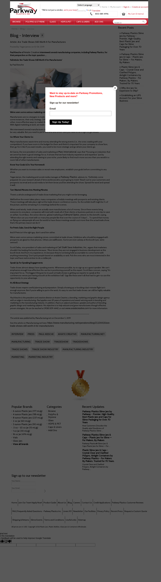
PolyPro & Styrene (35, 21)
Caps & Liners (83, 21)
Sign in (126, 7)
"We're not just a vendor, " (60, 10)
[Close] (115, 88)
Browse (17, 21)
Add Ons (99, 21)
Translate (93, 10)
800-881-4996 (101, 14)
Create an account (140, 7)
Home (104, 7)
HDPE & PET (66, 21)
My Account (115, 7)
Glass (53, 21)
